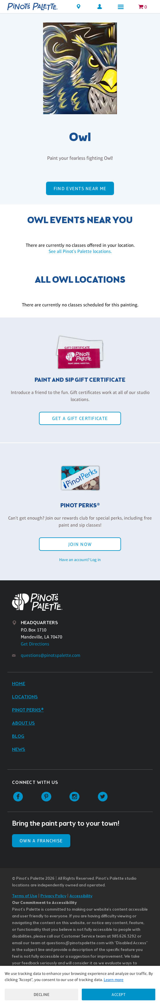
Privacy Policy (53, 896)
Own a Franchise (41, 840)
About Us (23, 723)
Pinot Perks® (28, 710)
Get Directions (35, 644)
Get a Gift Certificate (80, 418)
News (18, 750)
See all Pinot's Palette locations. (80, 251)
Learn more (113, 979)
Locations (25, 697)
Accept (118, 994)
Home (18, 684)
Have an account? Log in (80, 559)
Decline (42, 994)
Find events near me (80, 188)
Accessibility (80, 896)
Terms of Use (24, 896)
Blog (18, 736)
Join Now (80, 544)
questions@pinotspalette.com (50, 655)
